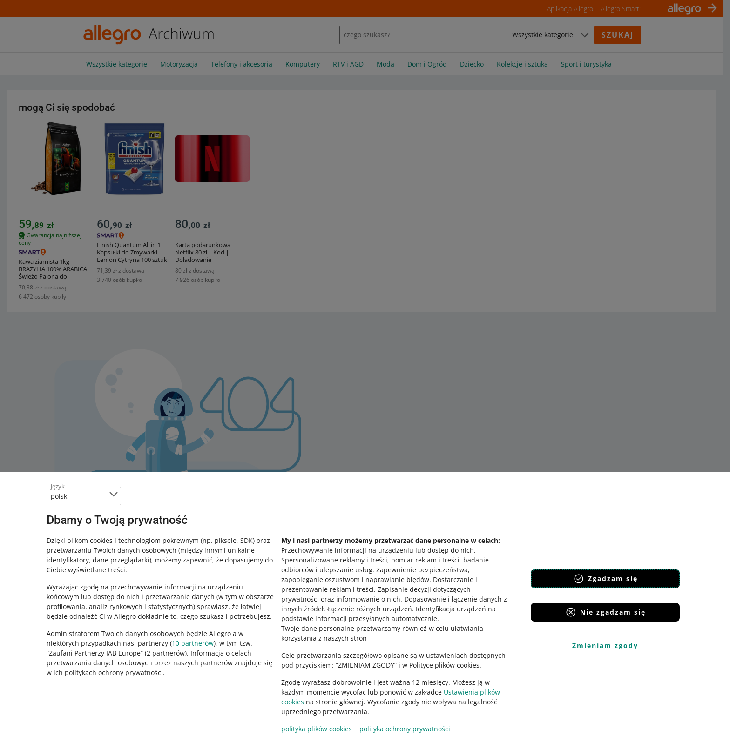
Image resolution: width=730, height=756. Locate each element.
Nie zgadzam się (605, 612)
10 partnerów (193, 643)
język (58, 486)
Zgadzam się (605, 578)
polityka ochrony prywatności (404, 728)
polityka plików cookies (316, 728)
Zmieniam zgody (605, 645)
